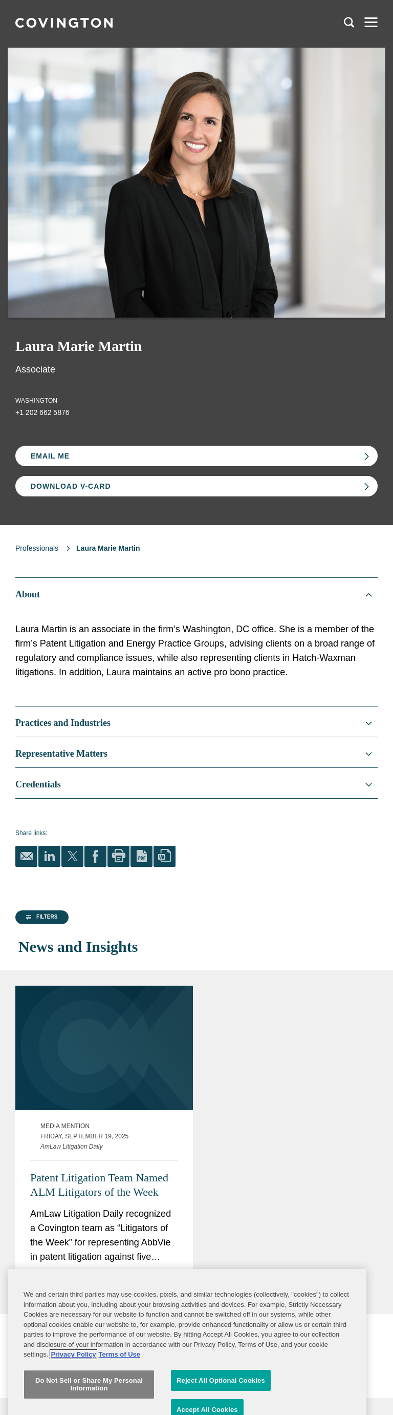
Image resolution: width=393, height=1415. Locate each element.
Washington (36, 400)
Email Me (50, 456)
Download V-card (71, 486)
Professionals (36, 548)
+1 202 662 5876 (42, 412)
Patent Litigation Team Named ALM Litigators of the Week (244, 1210)
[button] (40, 1008)
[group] (66, 1008)
